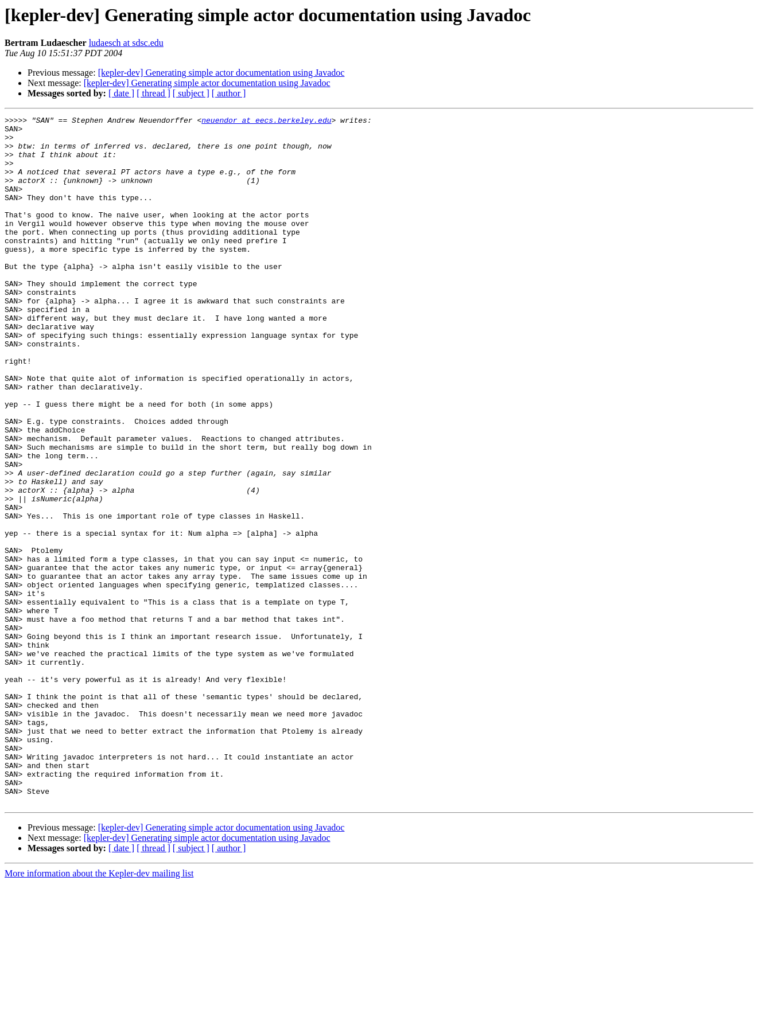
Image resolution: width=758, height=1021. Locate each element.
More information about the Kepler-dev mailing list (99, 1011)
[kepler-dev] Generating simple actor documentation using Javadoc (221, 72)
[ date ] (121, 93)
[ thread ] (153, 93)
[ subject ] (191, 93)
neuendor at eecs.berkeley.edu (266, 121)
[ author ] (229, 93)
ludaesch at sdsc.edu (126, 43)
